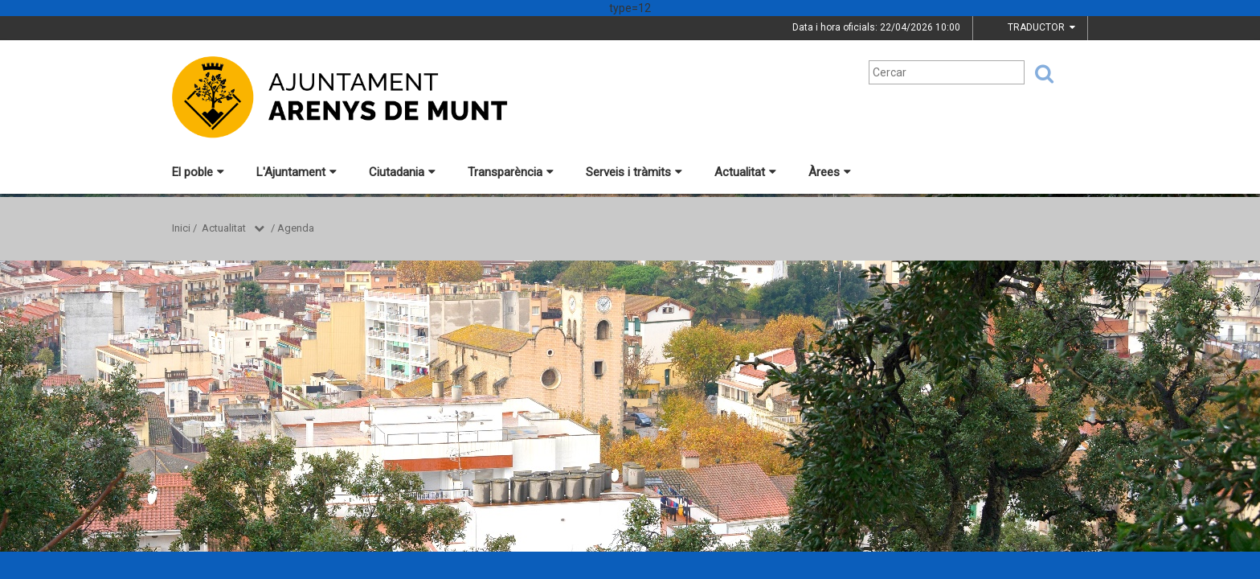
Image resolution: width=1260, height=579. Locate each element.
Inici (181, 228)
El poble (198, 172)
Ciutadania (402, 172)
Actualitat (745, 172)
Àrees (829, 172)
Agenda (295, 228)
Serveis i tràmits (634, 172)
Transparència (511, 172)
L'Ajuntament (296, 172)
